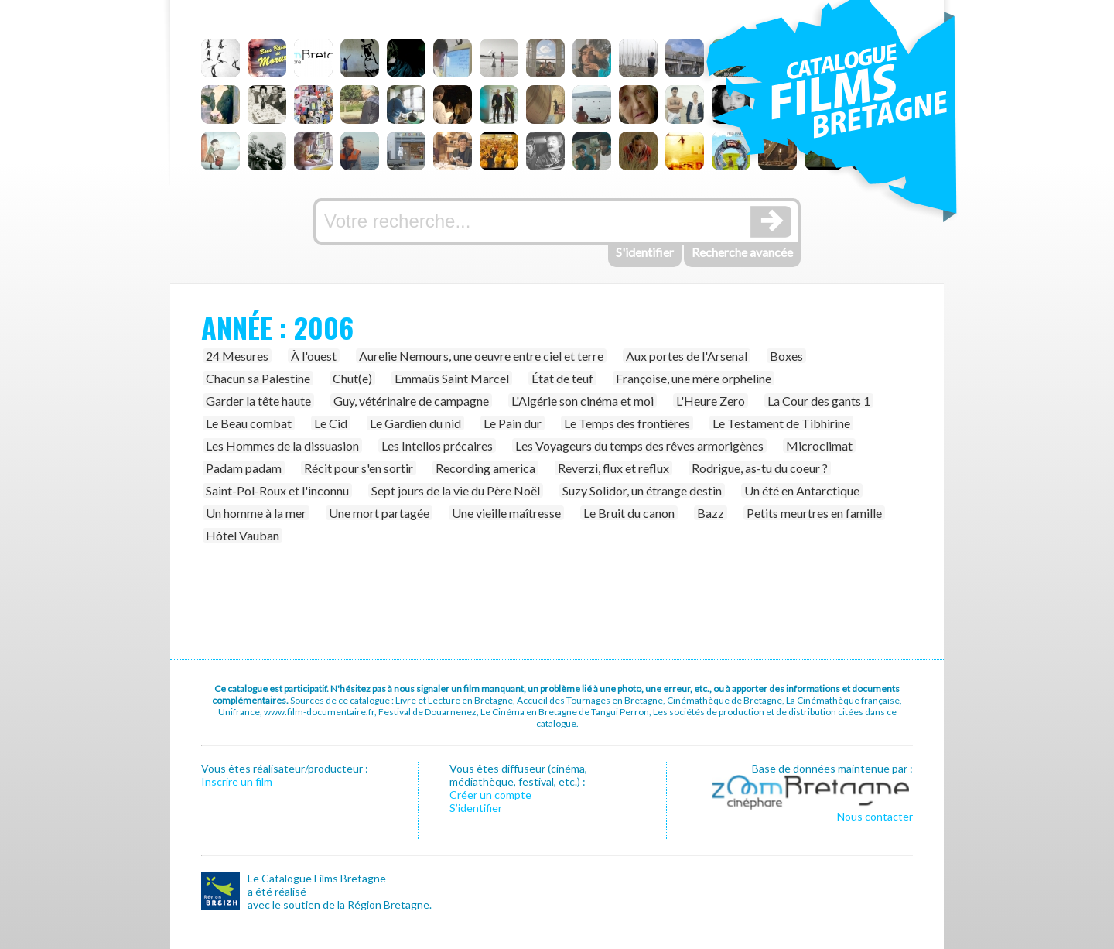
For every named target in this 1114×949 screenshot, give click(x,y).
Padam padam (244, 468)
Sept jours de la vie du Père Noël (455, 490)
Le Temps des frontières (627, 423)
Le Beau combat (249, 423)
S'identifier (645, 252)
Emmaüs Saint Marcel (452, 378)
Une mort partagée (379, 512)
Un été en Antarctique (801, 490)
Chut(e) (352, 378)
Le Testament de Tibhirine (781, 423)
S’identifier (475, 807)
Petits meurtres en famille (814, 512)
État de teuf (562, 378)
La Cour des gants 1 (818, 400)
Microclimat (819, 445)
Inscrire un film (236, 781)
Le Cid (330, 423)
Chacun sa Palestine (258, 378)
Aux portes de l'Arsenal (686, 355)
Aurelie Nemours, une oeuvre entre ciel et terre (481, 355)
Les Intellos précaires (437, 445)
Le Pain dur (513, 423)
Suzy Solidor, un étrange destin (642, 490)
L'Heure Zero (710, 400)
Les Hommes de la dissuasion (282, 445)
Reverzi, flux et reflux (613, 468)
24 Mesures (237, 355)
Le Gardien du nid (415, 423)
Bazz (710, 512)
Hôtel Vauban (242, 535)
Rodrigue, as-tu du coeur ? (760, 468)
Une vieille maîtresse (506, 512)
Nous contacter (875, 816)
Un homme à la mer (256, 512)
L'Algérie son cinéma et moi (582, 400)
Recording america (485, 468)
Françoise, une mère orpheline (693, 378)
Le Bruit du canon (629, 512)
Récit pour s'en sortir (358, 468)
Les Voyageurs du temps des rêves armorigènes (639, 445)
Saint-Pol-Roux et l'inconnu (277, 490)
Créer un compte (490, 794)
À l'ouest (314, 355)
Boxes (786, 355)
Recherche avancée (742, 252)
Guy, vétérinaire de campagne (411, 400)
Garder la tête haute (258, 400)
